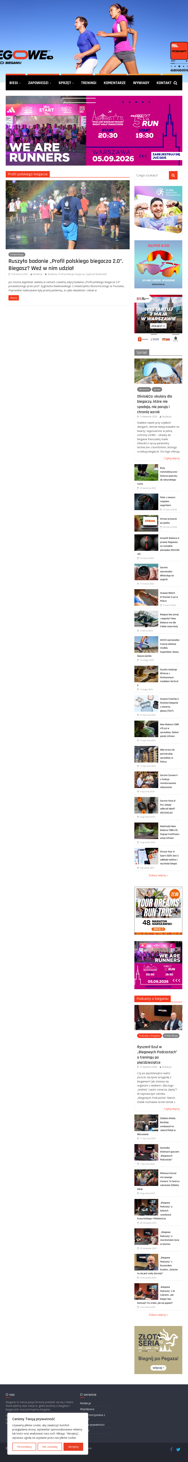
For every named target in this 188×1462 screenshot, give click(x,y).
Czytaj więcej (172, 458)
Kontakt (164, 83)
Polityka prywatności (92, 1424)
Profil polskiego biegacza (71, 274)
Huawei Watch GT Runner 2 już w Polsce (169, 597)
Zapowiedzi (38, 83)
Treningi (88, 83)
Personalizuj (24, 1446)
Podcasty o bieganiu (153, 998)
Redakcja (37, 274)
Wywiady (141, 83)
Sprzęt (65, 83)
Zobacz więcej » (158, 875)
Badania (52, 274)
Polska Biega (17, 254)
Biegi (13, 83)
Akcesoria (144, 389)
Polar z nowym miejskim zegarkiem (167, 501)
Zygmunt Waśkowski (96, 274)
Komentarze (115, 83)
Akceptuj (73, 1446)
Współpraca (87, 1409)
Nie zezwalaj (49, 1446)
